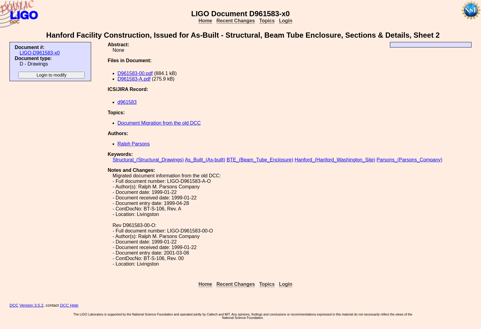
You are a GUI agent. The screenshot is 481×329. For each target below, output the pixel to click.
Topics (267, 20)
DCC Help (69, 305)
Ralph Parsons (133, 143)
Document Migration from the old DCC (159, 123)
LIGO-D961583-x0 (40, 52)
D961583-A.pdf (134, 78)
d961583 (127, 102)
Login (285, 20)
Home (205, 20)
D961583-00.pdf (135, 73)
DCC (14, 305)
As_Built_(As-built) (205, 159)
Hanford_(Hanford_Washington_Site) (334, 159)
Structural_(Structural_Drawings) (148, 159)
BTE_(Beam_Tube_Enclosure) (260, 159)
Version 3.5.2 (32, 305)
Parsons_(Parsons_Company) (409, 159)
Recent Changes (236, 20)
